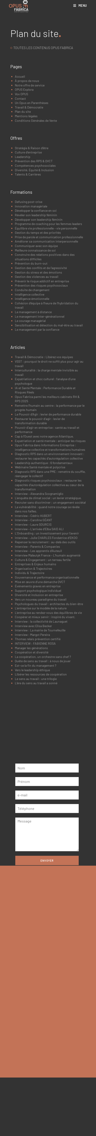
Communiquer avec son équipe (36, 314)
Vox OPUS (21, 162)
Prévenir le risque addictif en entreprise (42, 349)
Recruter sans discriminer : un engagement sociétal (50, 570)
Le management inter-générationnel (39, 384)
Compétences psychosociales (35, 233)
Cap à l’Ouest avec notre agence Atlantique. (44, 504)
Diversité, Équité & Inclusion (34, 238)
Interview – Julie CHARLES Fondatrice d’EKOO (46, 606)
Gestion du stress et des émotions (38, 340)
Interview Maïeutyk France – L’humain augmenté (47, 623)
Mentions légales (26, 184)
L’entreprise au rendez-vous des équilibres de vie (48, 681)
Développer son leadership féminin (39, 287)
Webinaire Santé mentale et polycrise (40, 535)
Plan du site (23, 179)
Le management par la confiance (37, 397)
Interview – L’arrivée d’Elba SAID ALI (39, 597)
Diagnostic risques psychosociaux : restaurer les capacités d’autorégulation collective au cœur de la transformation (49, 553)
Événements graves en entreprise (37, 654)
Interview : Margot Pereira (32, 703)
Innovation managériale (31, 274)
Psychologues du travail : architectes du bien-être (49, 672)
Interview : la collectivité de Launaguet (41, 689)
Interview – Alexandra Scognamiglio (39, 562)
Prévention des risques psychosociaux (41, 353)
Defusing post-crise (28, 270)
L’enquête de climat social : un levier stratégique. (48, 566)
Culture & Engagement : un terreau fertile (43, 628)
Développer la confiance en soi (36, 278)
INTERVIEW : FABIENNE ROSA (35, 711)
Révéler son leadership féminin (36, 283)
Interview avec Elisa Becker (33, 694)
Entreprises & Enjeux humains (35, 632)
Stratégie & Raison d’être (31, 216)
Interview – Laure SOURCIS (33, 592)
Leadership (22, 225)
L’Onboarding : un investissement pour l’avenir (47, 601)
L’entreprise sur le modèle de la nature (41, 676)
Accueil (20, 144)
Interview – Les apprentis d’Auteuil (38, 619)
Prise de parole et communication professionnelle (49, 305)
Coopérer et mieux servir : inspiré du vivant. (45, 685)
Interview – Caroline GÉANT (33, 588)
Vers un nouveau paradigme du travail (40, 667)
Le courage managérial (30, 389)
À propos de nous (27, 149)
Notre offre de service (30, 153)
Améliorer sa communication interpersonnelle (46, 309)
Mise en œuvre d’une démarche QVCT (40, 650)
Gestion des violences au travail (36, 345)
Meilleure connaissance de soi (35, 318)
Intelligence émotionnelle (32, 367)
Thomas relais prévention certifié (37, 707)
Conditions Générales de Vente (36, 188)
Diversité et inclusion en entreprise (39, 663)
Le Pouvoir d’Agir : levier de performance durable (48, 482)
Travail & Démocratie (29, 175)
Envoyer (47, 860)
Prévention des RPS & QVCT (34, 229)
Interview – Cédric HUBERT (33, 584)
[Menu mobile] (80, 5)
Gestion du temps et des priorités (38, 300)
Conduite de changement (32, 358)
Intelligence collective (29, 362)
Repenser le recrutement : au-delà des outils (45, 610)
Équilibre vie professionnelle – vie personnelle (46, 296)
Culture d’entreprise (28, 220)
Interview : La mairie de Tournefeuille (40, 698)
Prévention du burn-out (31, 331)
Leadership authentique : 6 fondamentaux (44, 531)
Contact (20, 166)
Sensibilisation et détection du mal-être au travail (49, 393)
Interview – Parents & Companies (37, 614)
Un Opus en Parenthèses (31, 171)
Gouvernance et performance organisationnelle (47, 645)
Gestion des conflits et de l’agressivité (41, 336)
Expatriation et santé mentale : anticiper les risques (50, 509)
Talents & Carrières (28, 242)
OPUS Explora (24, 157)
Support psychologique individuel (38, 659)
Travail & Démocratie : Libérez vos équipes (44, 425)
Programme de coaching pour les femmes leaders (48, 292)
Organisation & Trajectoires (33, 637)
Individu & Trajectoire (29, 641)
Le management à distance (33, 380)
